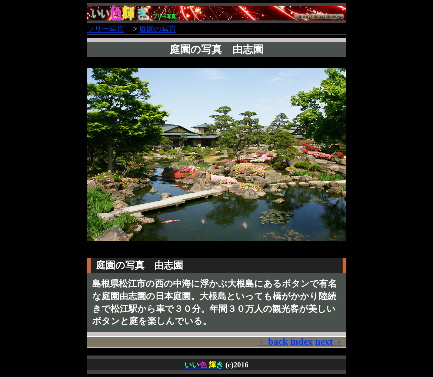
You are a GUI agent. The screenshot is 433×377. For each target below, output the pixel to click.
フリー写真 (105, 29)
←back (273, 341)
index (301, 341)
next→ (329, 341)
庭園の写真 (157, 29)
